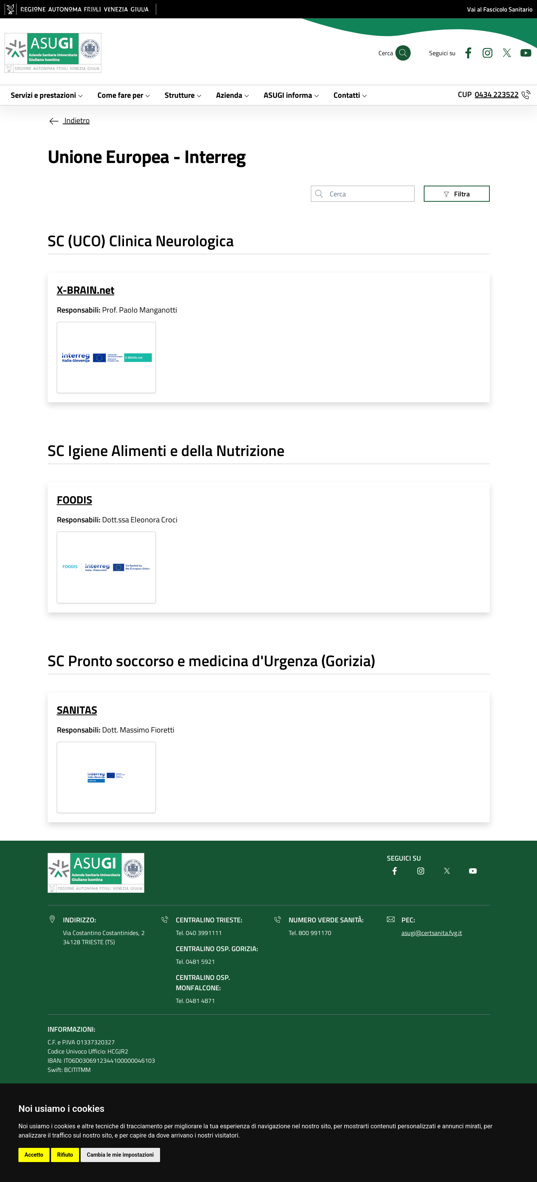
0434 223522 (497, 94)
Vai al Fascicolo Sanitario (499, 9)
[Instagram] (484, 52)
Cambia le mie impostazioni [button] (120, 1155)
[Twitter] (503, 52)
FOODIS (74, 500)
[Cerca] (403, 53)
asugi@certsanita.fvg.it (432, 932)
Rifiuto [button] (65, 1155)
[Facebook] (465, 52)
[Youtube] (522, 52)
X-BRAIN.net (85, 290)
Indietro (69, 120)
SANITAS (77, 710)
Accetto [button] (34, 1155)
